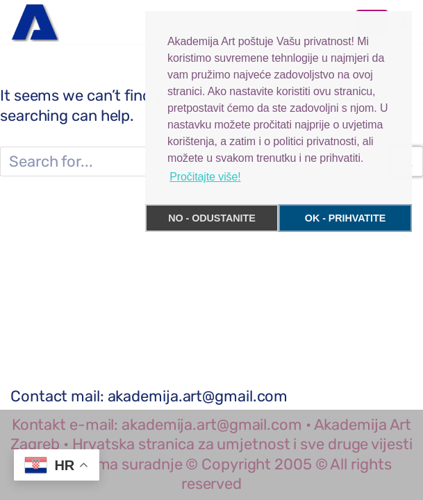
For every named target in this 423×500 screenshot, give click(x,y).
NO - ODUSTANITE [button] (211, 218)
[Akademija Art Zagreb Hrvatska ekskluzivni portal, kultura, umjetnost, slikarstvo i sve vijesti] (34, 22)
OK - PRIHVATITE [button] (345, 218)
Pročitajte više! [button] (204, 177)
